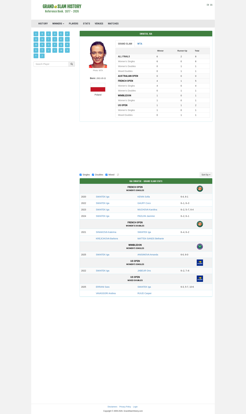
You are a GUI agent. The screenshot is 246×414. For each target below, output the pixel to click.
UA (211, 4)
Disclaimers (112, 407)
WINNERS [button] (58, 23)
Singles (85, 174)
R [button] (67, 45)
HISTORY (43, 23)
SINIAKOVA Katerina (106, 232)
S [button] (36, 50)
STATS (86, 23)
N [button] (42, 45)
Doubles (97, 174)
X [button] (67, 50)
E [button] (61, 34)
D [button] (55, 34)
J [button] (54, 39)
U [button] (48, 50)
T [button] (42, 50)
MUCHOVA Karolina (147, 209)
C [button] (48, 34)
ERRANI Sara (102, 287)
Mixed (109, 174)
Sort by (206, 174)
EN (208, 4)
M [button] (36, 45)
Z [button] (42, 56)
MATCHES (113, 23)
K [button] (61, 39)
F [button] (67, 34)
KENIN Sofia (143, 196)
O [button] (48, 45)
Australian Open (128, 76)
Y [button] (36, 56)
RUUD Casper (144, 293)
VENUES (99, 23)
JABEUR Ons (144, 270)
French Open (125, 81)
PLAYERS (73, 23)
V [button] (54, 50)
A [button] (36, 34)
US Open (122, 105)
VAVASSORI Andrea (106, 293)
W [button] (61, 50)
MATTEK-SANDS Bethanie (150, 238)
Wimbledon (124, 95)
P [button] (54, 45)
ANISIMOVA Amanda (147, 254)
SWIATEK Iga (102, 196)
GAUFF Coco (144, 203)
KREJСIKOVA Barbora (107, 238)
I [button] (48, 39)
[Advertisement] (146, 10)
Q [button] (61, 45)
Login (135, 407)
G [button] (36, 39)
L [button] (67, 39)
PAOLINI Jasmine (146, 216)
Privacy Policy (125, 407)
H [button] (42, 39)
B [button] (42, 34)
